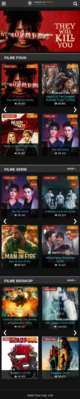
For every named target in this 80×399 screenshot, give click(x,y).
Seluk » (71, 168)
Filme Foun (15, 58)
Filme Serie (15, 169)
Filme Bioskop (18, 281)
